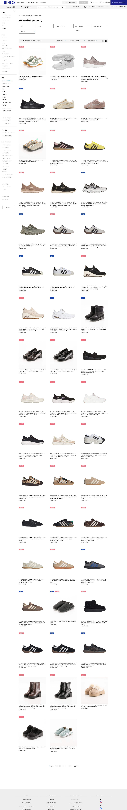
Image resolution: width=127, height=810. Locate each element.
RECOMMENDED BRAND (8, 133)
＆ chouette (51, 799)
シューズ (4, 37)
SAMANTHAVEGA (26, 802)
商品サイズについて (6, 158)
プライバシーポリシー (7, 174)
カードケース (87, 6)
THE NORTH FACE (6, 102)
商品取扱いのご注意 (6, 135)
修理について (5, 163)
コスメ (3, 51)
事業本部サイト (5, 199)
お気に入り (95, 2)
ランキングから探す (6, 117)
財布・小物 (4, 45)
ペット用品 (4, 65)
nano (85, 7)
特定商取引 (4, 171)
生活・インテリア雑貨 (7, 63)
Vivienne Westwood (6, 110)
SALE (3, 23)
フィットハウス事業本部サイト (119, 2)
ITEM (36, 15)
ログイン (66, 2)
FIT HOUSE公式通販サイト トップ (26, 15)
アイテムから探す (10, 7)
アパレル (4, 40)
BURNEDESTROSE (51, 802)
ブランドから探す (25, 7)
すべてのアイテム (6, 15)
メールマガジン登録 (6, 177)
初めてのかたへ (5, 147)
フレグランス (114, 6)
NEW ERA (4, 99)
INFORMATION (5, 196)
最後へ (75, 766)
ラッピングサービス (6, 150)
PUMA (3, 91)
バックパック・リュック (103, 6)
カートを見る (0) (106, 2)
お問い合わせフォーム (7, 155)
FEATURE (4, 130)
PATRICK (4, 94)
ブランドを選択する (6, 80)
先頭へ (51, 766)
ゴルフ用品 (4, 71)
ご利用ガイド (5, 166)
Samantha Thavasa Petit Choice (26, 806)
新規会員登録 (72, 2)
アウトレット (5, 20)
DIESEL (4, 97)
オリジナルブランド (6, 17)
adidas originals (5, 86)
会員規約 (4, 169)
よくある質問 (5, 153)
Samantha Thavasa (26, 799)
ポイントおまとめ (6, 144)
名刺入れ (94, 6)
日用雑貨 (4, 60)
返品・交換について (6, 161)
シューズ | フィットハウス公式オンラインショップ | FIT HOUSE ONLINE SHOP (9, 2)
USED (3, 25)
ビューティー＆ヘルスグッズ (8, 57)
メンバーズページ (83, 2)
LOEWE (4, 105)
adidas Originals (122, 6)
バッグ (3, 43)
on (3, 89)
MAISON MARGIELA (7, 108)
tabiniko (4, 28)
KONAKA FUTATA (51, 806)
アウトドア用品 (5, 68)
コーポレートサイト (75, 799)
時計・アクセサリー (6, 48)
